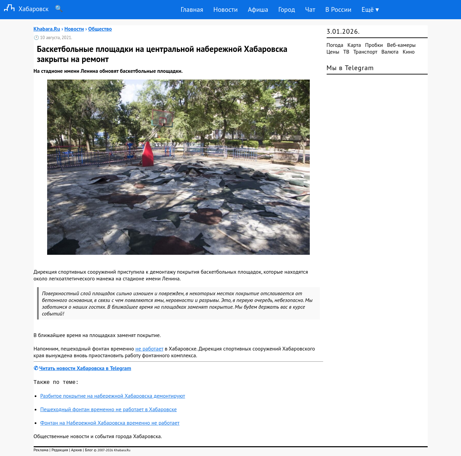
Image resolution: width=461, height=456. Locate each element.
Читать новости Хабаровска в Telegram (85, 368)
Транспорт (365, 51)
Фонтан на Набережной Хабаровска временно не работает (109, 424)
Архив (76, 451)
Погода (335, 44)
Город (286, 9)
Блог (89, 451)
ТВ (346, 51)
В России (338, 9)
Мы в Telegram (350, 67)
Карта (354, 44)
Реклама (41, 451)
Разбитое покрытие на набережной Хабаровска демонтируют (112, 397)
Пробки (374, 44)
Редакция (60, 451)
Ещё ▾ (370, 9)
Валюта (390, 51)
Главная (191, 9)
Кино (409, 51)
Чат (310, 9)
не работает (149, 348)
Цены (333, 51)
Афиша (258, 9)
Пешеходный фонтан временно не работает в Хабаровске (108, 410)
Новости (225, 9)
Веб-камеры (401, 44)
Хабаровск (24, 8)
